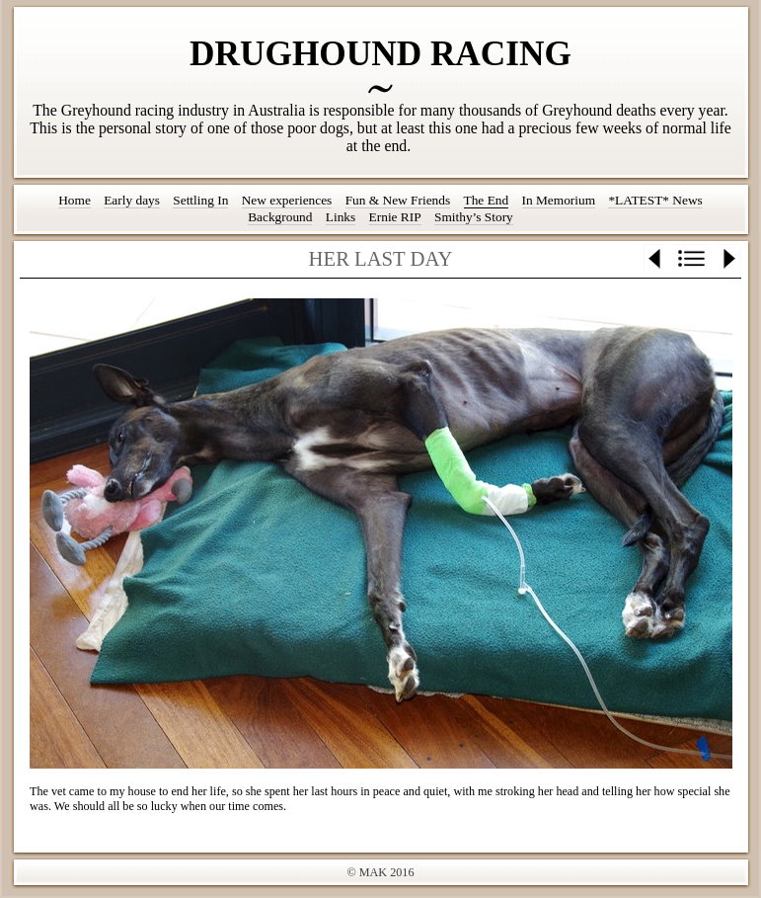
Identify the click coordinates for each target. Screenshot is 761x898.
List (692, 259)
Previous (656, 259)
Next (728, 259)
